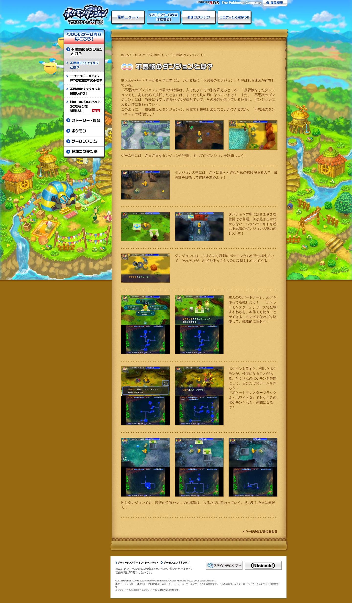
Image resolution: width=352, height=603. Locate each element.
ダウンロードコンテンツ (199, 17)
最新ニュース (128, 17)
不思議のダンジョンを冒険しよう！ (84, 90)
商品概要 (275, 3)
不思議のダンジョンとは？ (84, 51)
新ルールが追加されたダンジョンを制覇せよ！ (84, 106)
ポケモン (84, 131)
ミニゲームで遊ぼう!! (235, 17)
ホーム (125, 54)
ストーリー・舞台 (84, 120)
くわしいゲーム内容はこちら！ (164, 17)
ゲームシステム (84, 141)
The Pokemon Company (242, 3)
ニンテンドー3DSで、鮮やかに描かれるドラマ (84, 78)
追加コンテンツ (84, 152)
